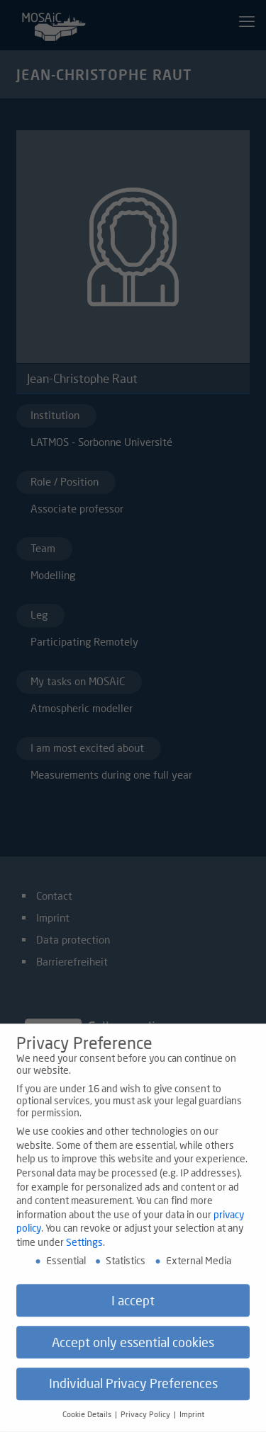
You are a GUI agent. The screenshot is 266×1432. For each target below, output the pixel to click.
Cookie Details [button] (87, 1421)
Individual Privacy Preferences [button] (133, 1390)
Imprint (191, 1421)
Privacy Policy (146, 1421)
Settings (84, 1248)
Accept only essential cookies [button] (133, 1348)
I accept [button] (133, 1307)
